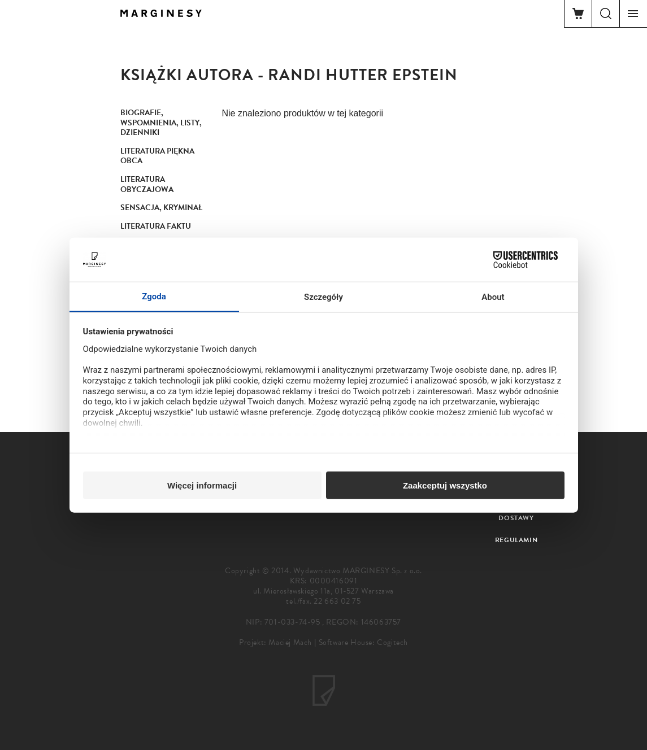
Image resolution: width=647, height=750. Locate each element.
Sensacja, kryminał (161, 207)
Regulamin (516, 540)
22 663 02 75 (337, 601)
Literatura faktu (155, 226)
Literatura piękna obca (157, 156)
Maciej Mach (290, 642)
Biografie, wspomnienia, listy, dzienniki (161, 122)
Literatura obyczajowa (146, 184)
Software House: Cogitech (363, 642)
